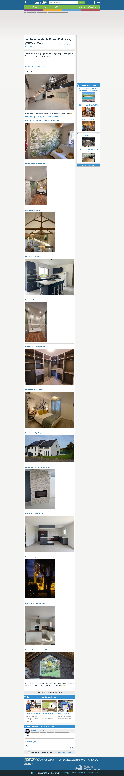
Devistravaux (80, 7)
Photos (43, 7)
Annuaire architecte (71, 10)
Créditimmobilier (56, 7)
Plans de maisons (72, 7)
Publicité (85, 772)
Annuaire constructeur (33, 10)
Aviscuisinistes (97, 7)
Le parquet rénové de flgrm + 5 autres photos (88, 150)
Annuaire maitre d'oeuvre (52, 10)
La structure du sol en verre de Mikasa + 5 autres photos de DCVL (88, 104)
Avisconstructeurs (88, 7)
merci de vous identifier (62, 752)
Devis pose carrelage (33, 713)
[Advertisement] (62, 24)
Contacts (39, 772)
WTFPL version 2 (33, 741)
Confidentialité (91, 772)
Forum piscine (91, 10)
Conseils (49, 7)
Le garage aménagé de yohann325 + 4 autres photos (88, 134)
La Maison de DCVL (88, 120)
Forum (26, 7)
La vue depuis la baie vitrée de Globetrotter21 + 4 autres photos (88, 89)
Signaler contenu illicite (47, 772)
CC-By (38, 742)
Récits (35, 7)
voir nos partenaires (27, 764)
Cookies (96, 772)
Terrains (63, 7)
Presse (75, 772)
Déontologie (80, 772)
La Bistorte (32, 739)
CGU (72, 772)
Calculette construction (65, 772)
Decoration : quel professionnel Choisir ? (49, 715)
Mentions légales (56, 772)
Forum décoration (64, 713)
